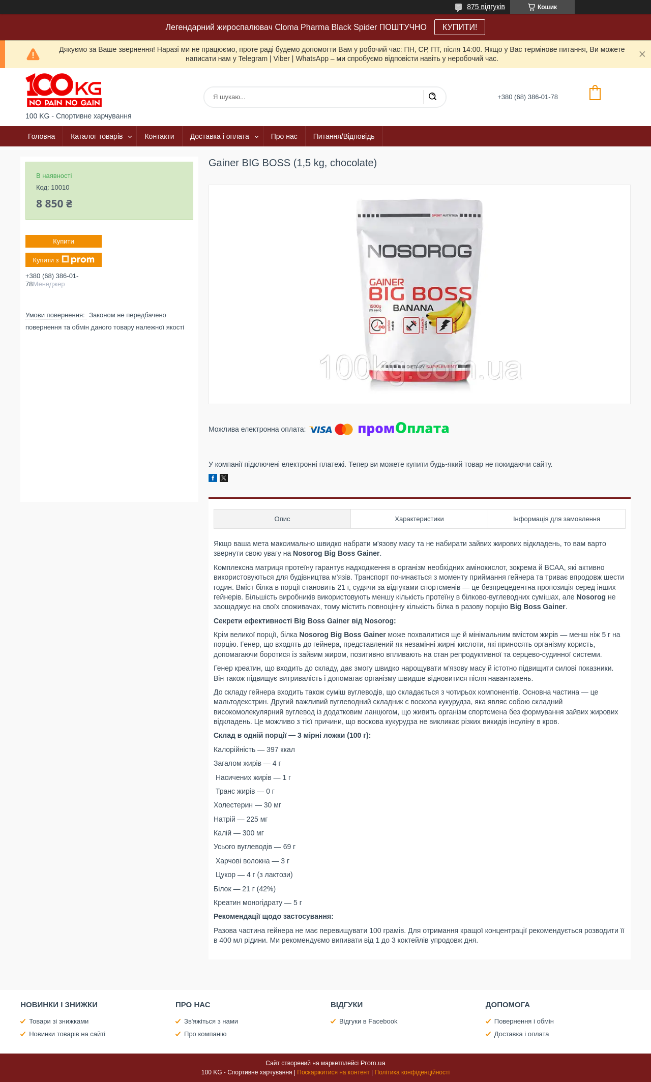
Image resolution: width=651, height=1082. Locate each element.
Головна (41, 136)
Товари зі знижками (58, 1021)
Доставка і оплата (219, 136)
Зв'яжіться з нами (211, 1021)
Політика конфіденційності (412, 1072)
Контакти (159, 136)
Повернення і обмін (524, 1021)
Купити (63, 241)
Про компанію (205, 1034)
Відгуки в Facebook (368, 1021)
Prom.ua (373, 1063)
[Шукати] (432, 97)
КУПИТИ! (459, 27)
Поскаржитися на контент (333, 1072)
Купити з (63, 259)
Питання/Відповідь (344, 136)
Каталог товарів (97, 136)
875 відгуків (486, 7)
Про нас (284, 136)
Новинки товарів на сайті (67, 1034)
